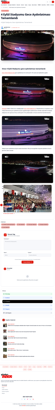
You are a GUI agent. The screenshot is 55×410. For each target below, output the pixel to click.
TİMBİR (39, 4)
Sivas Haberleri (4, 4)
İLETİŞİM (52, 4)
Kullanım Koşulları (5, 391)
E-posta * (30, 252)
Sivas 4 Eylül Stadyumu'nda (8, 72)
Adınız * (5, 252)
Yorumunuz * (6, 238)
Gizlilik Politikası (5, 389)
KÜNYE (48, 4)
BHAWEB (24, 405)
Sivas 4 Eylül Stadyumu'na (30, 108)
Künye (3, 387)
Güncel (22, 4)
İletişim (3, 393)
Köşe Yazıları (34, 4)
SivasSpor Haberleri (12, 4)
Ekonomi (18, 4)
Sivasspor (4, 108)
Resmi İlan (44, 4)
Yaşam (26, 4)
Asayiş (29, 4)
